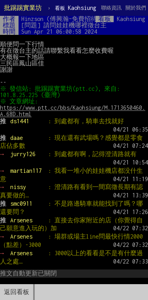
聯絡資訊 (111, 7)
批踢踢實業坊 (23, 7)
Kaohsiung (75, 7)
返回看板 (16, 292)
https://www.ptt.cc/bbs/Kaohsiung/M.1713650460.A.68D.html (72, 110)
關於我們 (136, 7)
